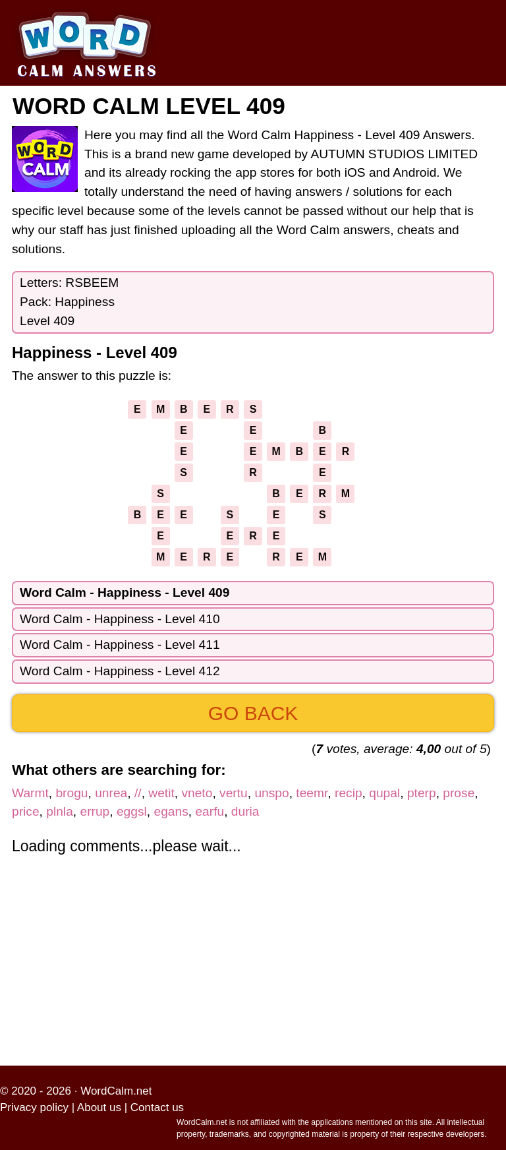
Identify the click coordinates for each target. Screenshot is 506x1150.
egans (171, 811)
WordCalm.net (116, 1091)
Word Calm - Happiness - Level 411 (120, 644)
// (138, 793)
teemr (311, 793)
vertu (233, 793)
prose (458, 793)
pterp (421, 793)
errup (94, 811)
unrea (111, 793)
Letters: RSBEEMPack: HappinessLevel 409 (69, 302)
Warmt (30, 793)
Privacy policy (34, 1107)
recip (348, 793)
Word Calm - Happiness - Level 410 (120, 619)
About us (99, 1107)
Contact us (157, 1107)
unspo (271, 793)
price (26, 811)
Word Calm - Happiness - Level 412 (120, 671)
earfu (209, 811)
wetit (161, 793)
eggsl (132, 811)
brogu (71, 793)
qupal (384, 793)
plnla (59, 811)
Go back (253, 713)
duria (245, 811)
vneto (196, 793)
